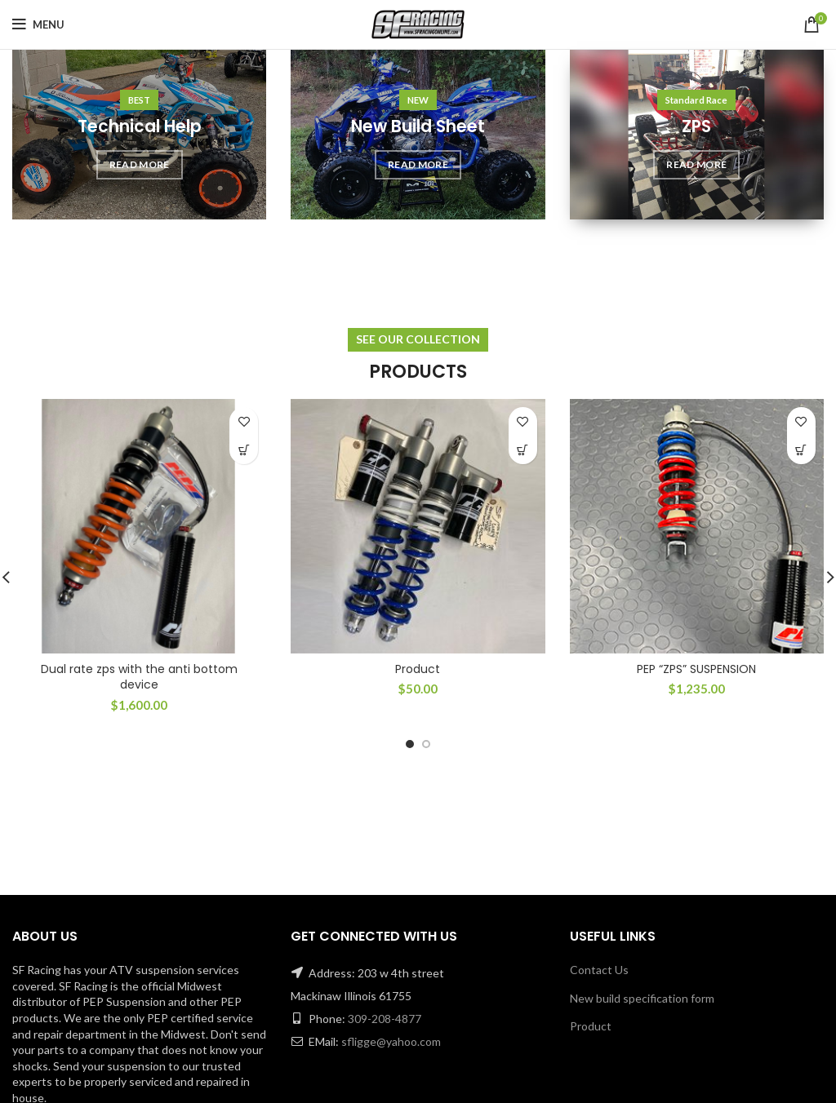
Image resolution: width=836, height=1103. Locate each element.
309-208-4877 (384, 1018)
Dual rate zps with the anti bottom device (139, 677)
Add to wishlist (243, 421)
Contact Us (599, 970)
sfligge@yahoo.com (391, 1041)
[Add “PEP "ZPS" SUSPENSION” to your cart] (801, 450)
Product (417, 669)
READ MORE (139, 164)
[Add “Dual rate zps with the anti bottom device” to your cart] (243, 450)
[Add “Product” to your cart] (523, 450)
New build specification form (642, 998)
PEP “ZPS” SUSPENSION (696, 669)
